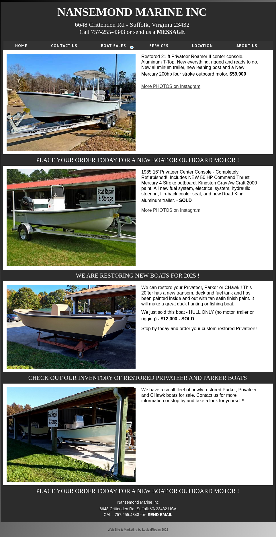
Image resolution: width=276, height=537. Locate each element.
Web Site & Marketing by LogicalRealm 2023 (138, 529)
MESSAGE (171, 32)
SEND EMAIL (160, 514)
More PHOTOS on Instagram (170, 86)
